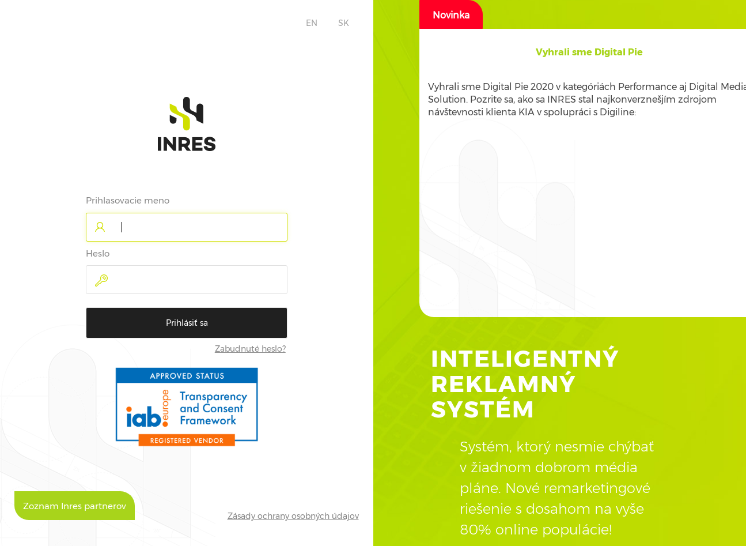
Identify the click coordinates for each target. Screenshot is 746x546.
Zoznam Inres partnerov (74, 505)
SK (343, 23)
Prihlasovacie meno (127, 200)
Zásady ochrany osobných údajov (293, 516)
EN (311, 23)
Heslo (97, 253)
